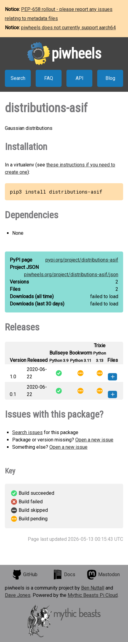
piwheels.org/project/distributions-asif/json (71, 274)
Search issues (27, 432)
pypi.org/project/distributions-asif (81, 260)
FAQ (48, 78)
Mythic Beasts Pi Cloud (93, 595)
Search (18, 78)
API (80, 78)
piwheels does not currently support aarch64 (68, 27)
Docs (64, 575)
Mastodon (103, 575)
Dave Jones (17, 595)
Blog (110, 78)
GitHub (24, 575)
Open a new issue (94, 440)
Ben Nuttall (92, 588)
